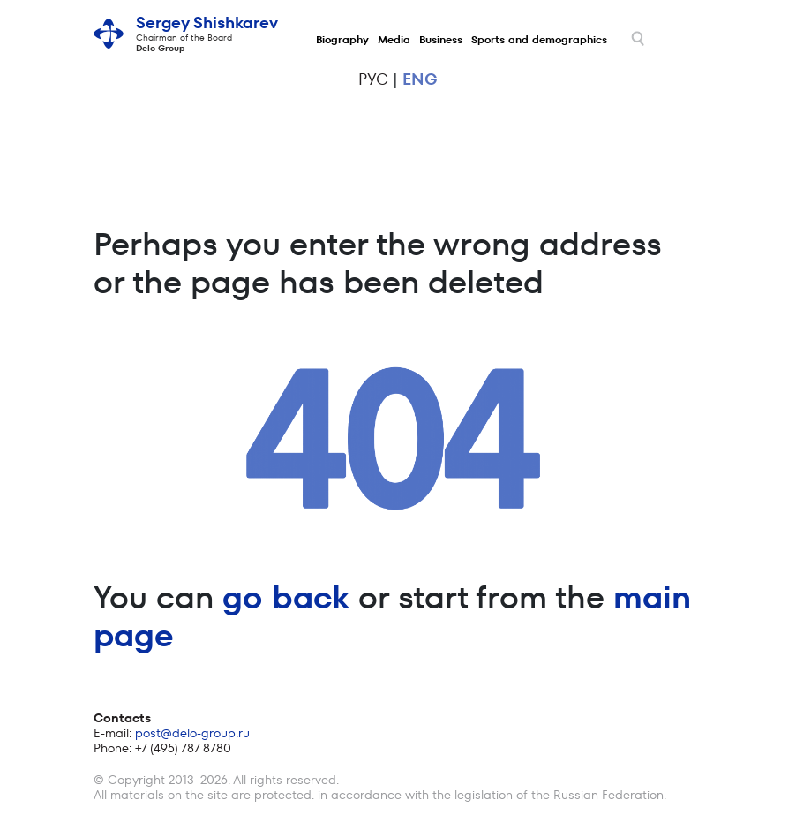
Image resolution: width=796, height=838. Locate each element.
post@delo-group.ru (192, 733)
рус (373, 79)
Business (440, 39)
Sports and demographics (539, 39)
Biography (342, 39)
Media (394, 39)
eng (420, 79)
